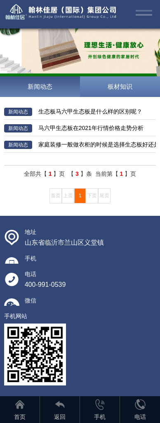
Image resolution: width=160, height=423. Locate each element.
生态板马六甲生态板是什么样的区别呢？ (73, 112)
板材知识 (120, 86)
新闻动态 (40, 86)
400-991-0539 (45, 284)
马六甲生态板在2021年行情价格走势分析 (74, 128)
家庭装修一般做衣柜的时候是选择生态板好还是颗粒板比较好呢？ (80, 145)
